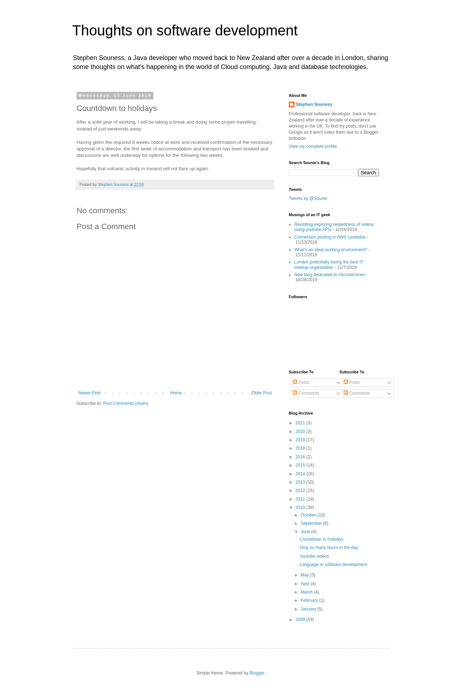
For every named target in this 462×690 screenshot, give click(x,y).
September (312, 523)
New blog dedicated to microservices (329, 274)
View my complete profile (313, 146)
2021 (301, 422)
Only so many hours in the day (329, 547)
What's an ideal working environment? (330, 249)
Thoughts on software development (185, 30)
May (305, 575)
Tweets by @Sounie (308, 198)
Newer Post (89, 392)
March (307, 592)
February (310, 600)
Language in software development (333, 564)
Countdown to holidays (321, 539)
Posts (301, 382)
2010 (301, 507)
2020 (301, 431)
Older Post (261, 392)
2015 (301, 465)
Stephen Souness (314, 104)
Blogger (256, 673)
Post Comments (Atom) (125, 403)
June (306, 531)
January (309, 609)
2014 (301, 473)
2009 (301, 619)
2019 (301, 439)
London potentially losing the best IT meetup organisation (328, 265)
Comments (306, 393)
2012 (301, 490)
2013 (301, 482)
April (305, 583)
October (309, 515)
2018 (301, 448)
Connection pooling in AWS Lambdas (330, 237)
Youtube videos (314, 556)
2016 (301, 456)
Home (176, 392)
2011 (301, 499)
